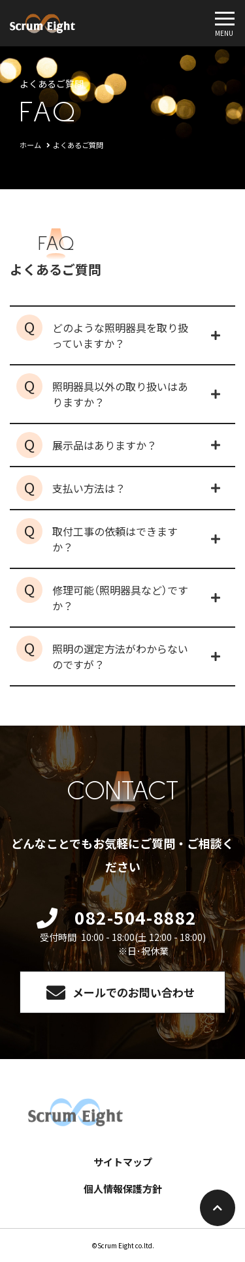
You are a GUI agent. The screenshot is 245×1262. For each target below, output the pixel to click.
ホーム (30, 145)
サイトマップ (122, 1162)
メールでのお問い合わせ (134, 992)
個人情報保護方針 (123, 1189)
